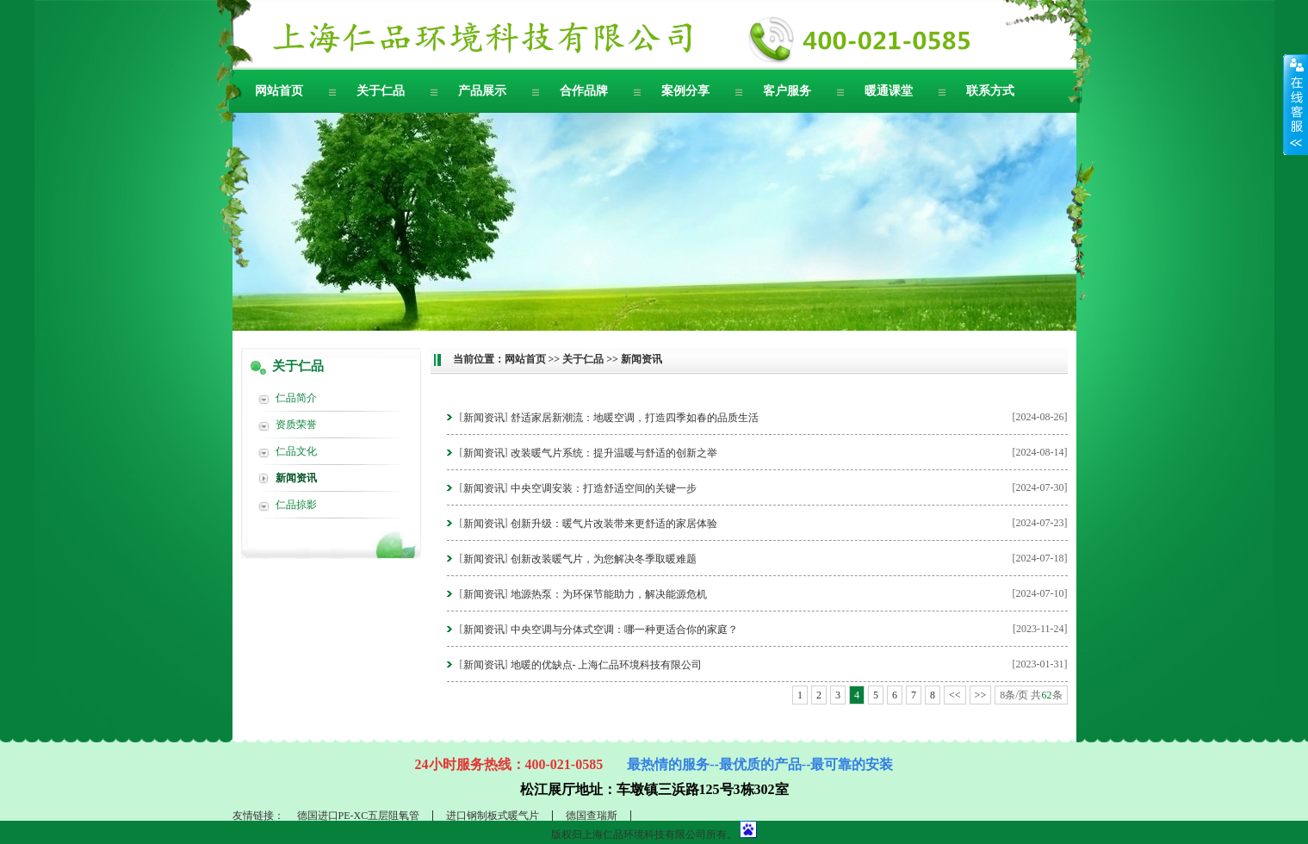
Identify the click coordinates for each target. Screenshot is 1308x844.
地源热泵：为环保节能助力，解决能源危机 (609, 594)
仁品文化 (296, 451)
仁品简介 (296, 398)
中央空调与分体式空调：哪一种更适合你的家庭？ (624, 630)
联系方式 (990, 90)
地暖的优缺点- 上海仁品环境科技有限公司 (607, 665)
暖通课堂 (889, 90)
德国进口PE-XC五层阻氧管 (358, 816)
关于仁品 (380, 90)
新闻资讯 (296, 478)
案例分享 (685, 90)
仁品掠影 (296, 505)
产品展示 (482, 90)
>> (981, 695)
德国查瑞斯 (591, 816)
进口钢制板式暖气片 (492, 816)
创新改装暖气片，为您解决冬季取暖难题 (604, 559)
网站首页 (279, 90)
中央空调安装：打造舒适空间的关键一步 (604, 488)
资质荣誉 (296, 425)
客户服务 (787, 90)
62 (1047, 695)
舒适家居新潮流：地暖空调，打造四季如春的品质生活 (635, 418)
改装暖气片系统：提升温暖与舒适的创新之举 (614, 453)
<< (955, 695)
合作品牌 (584, 90)
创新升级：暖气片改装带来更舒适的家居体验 (614, 524)
